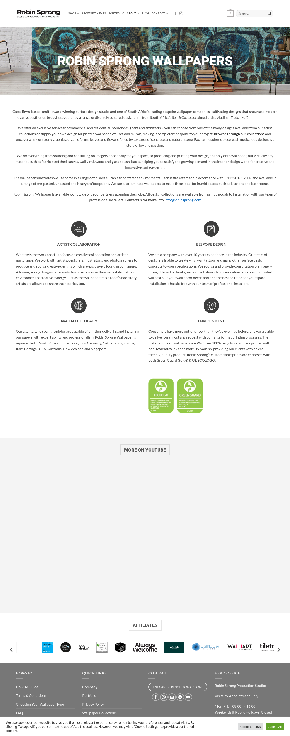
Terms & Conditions (31, 695)
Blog (145, 13)
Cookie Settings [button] (250, 727)
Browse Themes (93, 13)
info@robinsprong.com (182, 200)
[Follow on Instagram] (181, 14)
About (133, 13)
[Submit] (269, 13)
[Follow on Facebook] (175, 14)
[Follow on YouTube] (188, 697)
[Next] (278, 649)
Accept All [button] (275, 727)
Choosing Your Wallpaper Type (40, 704)
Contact (160, 13)
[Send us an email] (172, 697)
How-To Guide (27, 687)
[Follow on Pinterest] (180, 697)
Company (89, 687)
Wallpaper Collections (99, 713)
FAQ (19, 713)
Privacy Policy (93, 704)
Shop (73, 13)
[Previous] (12, 649)
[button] (230, 13)
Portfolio (116, 13)
